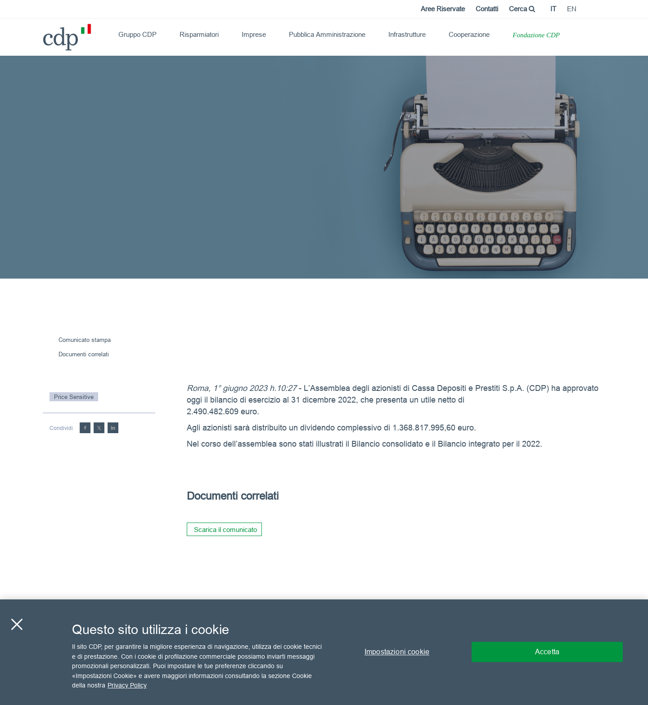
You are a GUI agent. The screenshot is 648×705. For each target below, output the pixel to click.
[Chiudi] (17, 624)
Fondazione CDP (536, 35)
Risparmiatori (199, 34)
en (571, 9)
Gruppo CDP (137, 34)
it (553, 9)
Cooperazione (469, 34)
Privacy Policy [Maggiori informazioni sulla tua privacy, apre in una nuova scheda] (127, 685)
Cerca (522, 9)
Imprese (254, 34)
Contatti (487, 9)
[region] (324, 652)
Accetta (547, 652)
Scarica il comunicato (225, 529)
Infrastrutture (407, 34)
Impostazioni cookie (396, 652)
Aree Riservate (443, 9)
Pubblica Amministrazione (327, 34)
